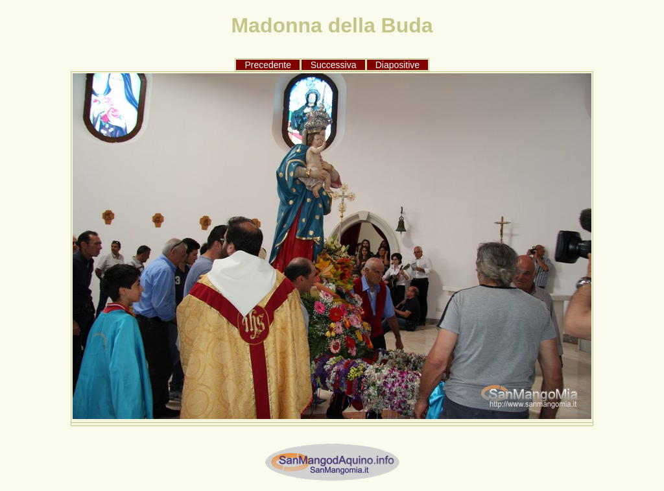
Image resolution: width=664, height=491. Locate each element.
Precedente (267, 65)
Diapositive (397, 65)
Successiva (334, 65)
